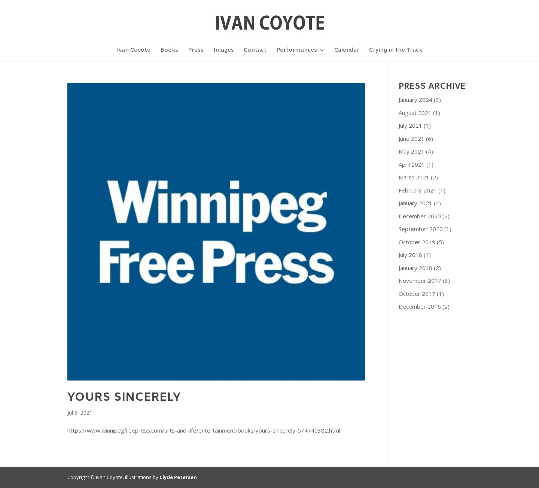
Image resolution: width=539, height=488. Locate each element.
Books (169, 51)
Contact (255, 51)
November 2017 (420, 280)
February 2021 (418, 190)
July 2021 (410, 125)
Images (223, 51)
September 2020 (421, 229)
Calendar (346, 51)
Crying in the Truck (395, 51)
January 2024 (415, 99)
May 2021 (411, 151)
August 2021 (415, 112)
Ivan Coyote (133, 51)
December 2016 (420, 306)
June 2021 (411, 138)
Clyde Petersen (178, 477)
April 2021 (412, 164)
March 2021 (414, 177)
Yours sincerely (124, 398)
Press (196, 51)
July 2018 (410, 254)
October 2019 (417, 242)
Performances (296, 51)
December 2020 (420, 216)
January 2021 (415, 203)
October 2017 (417, 293)
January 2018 (415, 268)
